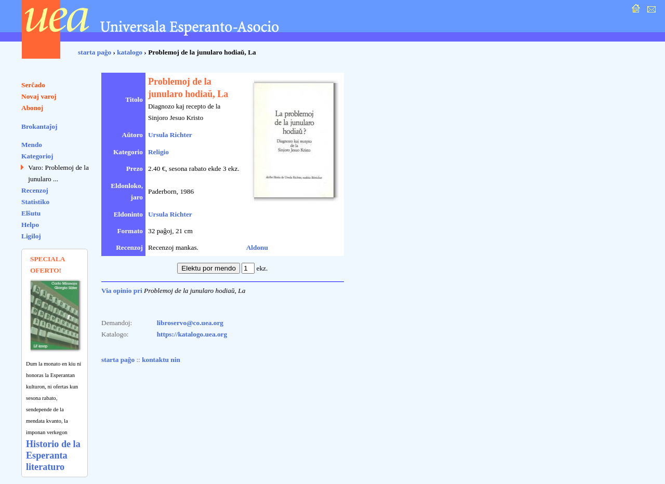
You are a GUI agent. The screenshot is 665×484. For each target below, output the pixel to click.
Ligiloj (31, 236)
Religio (158, 152)
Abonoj (32, 108)
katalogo (129, 52)
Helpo (30, 224)
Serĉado (33, 85)
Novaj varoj (39, 96)
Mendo (31, 145)
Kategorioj (37, 156)
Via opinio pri (121, 290)
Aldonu (257, 247)
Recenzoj (34, 190)
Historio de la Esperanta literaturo (53, 455)
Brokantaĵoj (39, 126)
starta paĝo (94, 52)
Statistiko (35, 202)
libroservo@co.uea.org (190, 323)
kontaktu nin (161, 360)
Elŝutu (31, 213)
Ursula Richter (170, 135)
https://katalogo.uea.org (192, 334)
